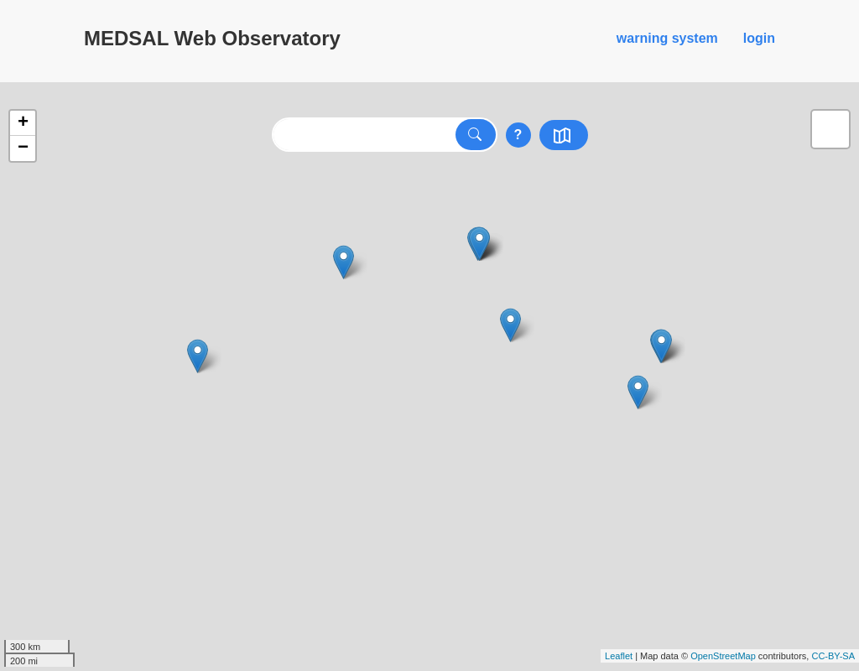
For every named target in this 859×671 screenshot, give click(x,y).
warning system (667, 38)
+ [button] (23, 123)
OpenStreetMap (723, 656)
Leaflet (619, 656)
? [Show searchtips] (518, 134)
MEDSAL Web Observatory (212, 38)
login (759, 38)
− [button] (23, 148)
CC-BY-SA (833, 656)
